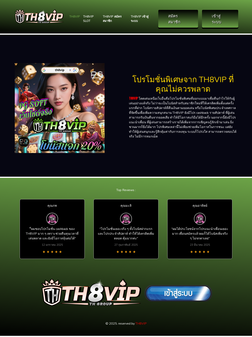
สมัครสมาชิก (174, 19)
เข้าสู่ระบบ (216, 19)
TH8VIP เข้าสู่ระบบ (139, 19)
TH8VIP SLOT (88, 19)
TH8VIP (74, 17)
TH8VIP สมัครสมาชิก (112, 19)
